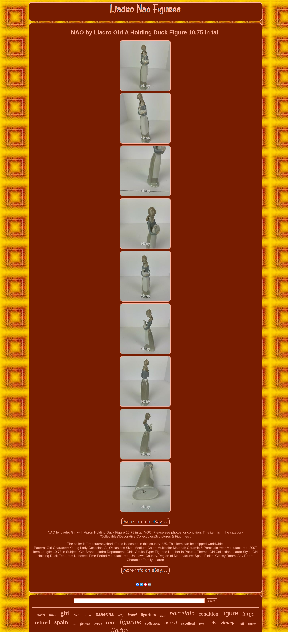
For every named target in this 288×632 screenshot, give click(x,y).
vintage (227, 622)
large (248, 613)
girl (65, 613)
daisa (74, 624)
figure (230, 613)
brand (132, 615)
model (41, 615)
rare (111, 622)
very (121, 615)
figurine (130, 621)
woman (98, 623)
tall (241, 623)
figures (252, 623)
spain (61, 622)
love (201, 623)
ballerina (105, 614)
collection (152, 623)
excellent (188, 623)
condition (208, 614)
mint (52, 614)
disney (163, 616)
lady (212, 622)
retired (42, 622)
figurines (148, 614)
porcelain (182, 613)
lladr (77, 615)
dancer (88, 615)
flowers (85, 623)
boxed (170, 622)
